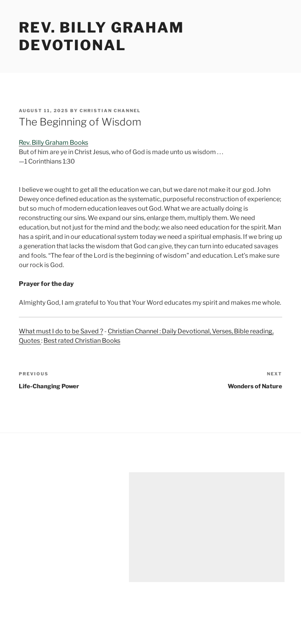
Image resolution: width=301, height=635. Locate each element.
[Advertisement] (207, 527)
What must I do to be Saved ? (61, 331)
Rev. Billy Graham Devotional (101, 36)
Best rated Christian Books (82, 340)
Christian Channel (110, 110)
